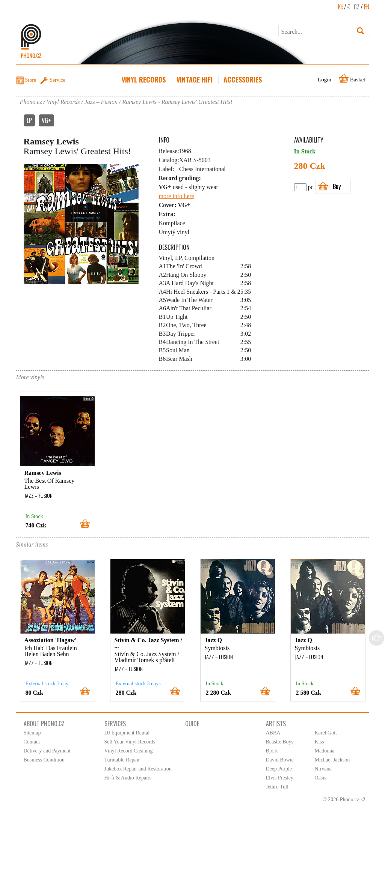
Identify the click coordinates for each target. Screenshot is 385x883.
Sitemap (32, 733)
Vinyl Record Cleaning (128, 751)
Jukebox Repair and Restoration (138, 769)
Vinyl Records (144, 79)
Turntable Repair (122, 760)
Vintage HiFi (195, 79)
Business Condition (44, 760)
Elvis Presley (280, 778)
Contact (32, 742)
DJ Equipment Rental (127, 733)
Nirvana (323, 769)
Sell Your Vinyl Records (130, 742)
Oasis (320, 778)
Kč (340, 6)
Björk (272, 751)
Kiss (319, 742)
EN (366, 6)
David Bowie (280, 760)
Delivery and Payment (47, 751)
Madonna (325, 751)
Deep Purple (279, 769)
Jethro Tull (277, 787)
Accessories (243, 79)
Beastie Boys (280, 742)
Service (57, 80)
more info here (176, 196)
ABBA (273, 733)
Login (324, 80)
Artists (276, 724)
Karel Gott (326, 733)
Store (30, 80)
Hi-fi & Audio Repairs (128, 778)
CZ (356, 6)
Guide (192, 724)
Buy (337, 186)
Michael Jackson (332, 760)
